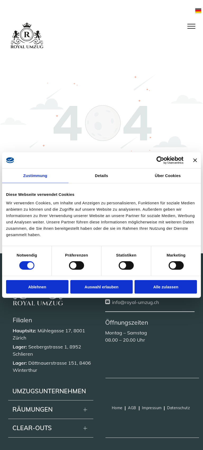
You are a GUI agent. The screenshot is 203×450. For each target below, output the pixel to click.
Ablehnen (37, 286)
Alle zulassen (165, 286)
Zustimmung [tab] (35, 175)
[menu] (191, 26)
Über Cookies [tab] (168, 175)
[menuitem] (118, 408)
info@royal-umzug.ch (135, 302)
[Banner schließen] (195, 160)
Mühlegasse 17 (54, 331)
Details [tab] (101, 175)
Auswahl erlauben (101, 286)
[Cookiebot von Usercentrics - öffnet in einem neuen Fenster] (160, 160)
